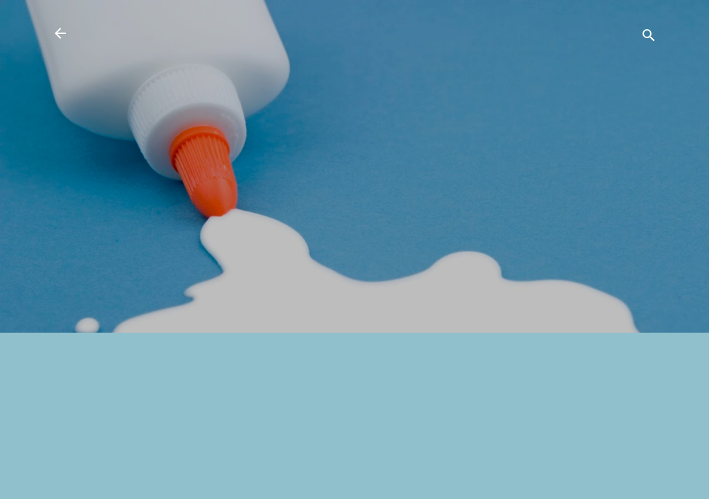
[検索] (648, 38)
